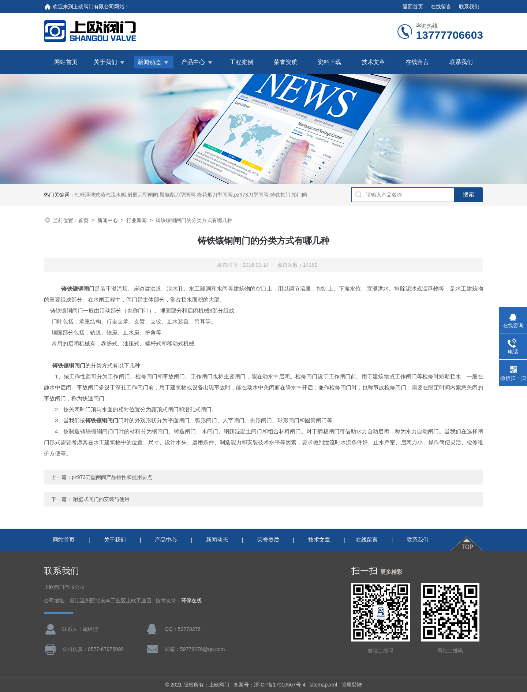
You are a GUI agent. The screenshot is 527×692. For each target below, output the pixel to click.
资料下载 (329, 62)
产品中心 (193, 62)
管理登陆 (351, 685)
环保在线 (191, 600)
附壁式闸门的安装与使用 (101, 499)
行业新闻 (136, 220)
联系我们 (469, 7)
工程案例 (241, 62)
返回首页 (413, 7)
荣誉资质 (285, 62)
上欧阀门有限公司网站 (98, 7)
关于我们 (105, 62)
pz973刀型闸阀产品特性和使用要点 (112, 477)
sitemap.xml (323, 685)
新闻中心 (107, 220)
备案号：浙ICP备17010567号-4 (269, 685)
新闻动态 (149, 62)
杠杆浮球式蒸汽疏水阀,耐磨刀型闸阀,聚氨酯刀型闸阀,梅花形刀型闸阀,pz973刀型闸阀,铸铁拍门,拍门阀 (191, 195)
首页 (83, 220)
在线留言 (441, 7)
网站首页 (66, 62)
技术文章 (373, 62)
